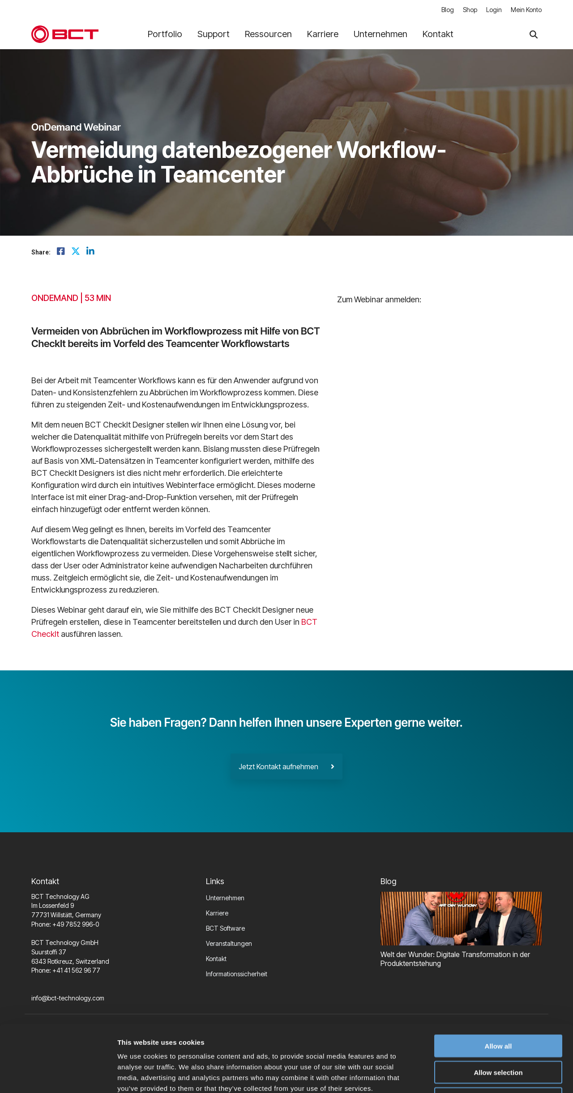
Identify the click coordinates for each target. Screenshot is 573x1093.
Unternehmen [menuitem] (225, 898)
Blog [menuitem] (447, 9)
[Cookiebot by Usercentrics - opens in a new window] (58, 1075)
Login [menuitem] (494, 9)
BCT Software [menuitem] (225, 928)
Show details (470, 1075)
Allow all (498, 983)
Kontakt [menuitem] (216, 958)
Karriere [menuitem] (217, 913)
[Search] (533, 34)
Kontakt (438, 34)
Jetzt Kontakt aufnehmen (286, 766)
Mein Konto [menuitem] (526, 9)
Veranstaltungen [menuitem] (229, 943)
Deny (498, 1036)
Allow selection (498, 1009)
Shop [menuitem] (470, 9)
